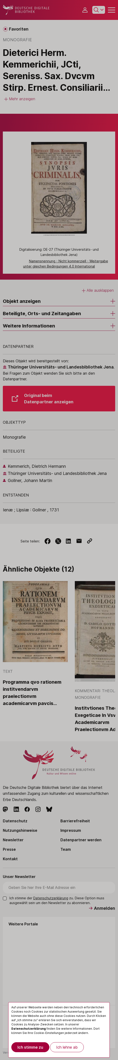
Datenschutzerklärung (28, 1028)
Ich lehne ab (67, 1047)
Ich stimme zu (30, 1047)
